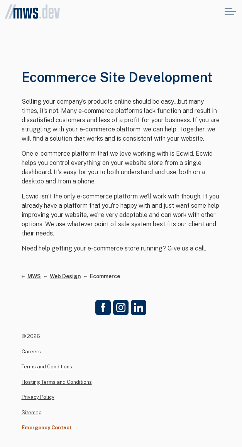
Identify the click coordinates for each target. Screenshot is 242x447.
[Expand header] (230, 11)
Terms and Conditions (47, 367)
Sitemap (32, 412)
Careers (31, 352)
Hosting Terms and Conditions (57, 382)
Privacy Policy (38, 397)
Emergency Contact (47, 427)
